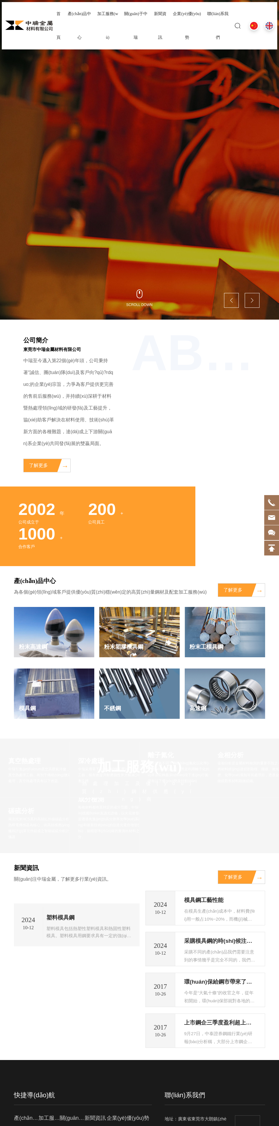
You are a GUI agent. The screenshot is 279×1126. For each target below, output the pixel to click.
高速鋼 (198, 709)
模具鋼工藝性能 (205, 901)
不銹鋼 (113, 709)
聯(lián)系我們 (185, 1107)
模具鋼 (28, 709)
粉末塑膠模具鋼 (124, 647)
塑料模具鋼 (61, 1029)
